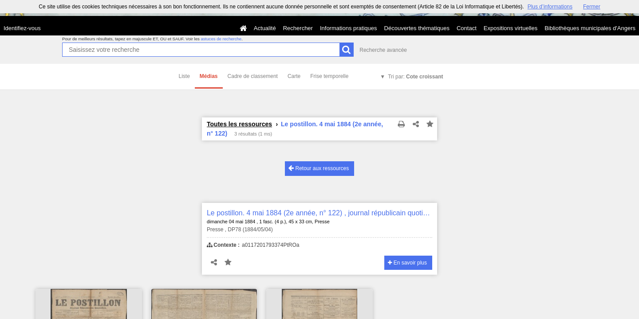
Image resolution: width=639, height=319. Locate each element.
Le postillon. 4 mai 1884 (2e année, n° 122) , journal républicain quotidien (319, 213)
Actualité (265, 28)
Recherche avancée (383, 50)
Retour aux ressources (318, 168)
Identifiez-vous (22, 28)
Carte (294, 76)
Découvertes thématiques (417, 28)
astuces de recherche (221, 38)
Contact (467, 28)
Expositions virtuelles (510, 28)
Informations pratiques (348, 28)
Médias (209, 76)
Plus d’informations (550, 7)
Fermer (591, 7)
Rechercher (298, 28)
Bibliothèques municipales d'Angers (589, 28)
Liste (184, 76)
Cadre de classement (253, 76)
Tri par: (415, 77)
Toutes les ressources (239, 124)
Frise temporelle (329, 76)
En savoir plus (407, 263)
